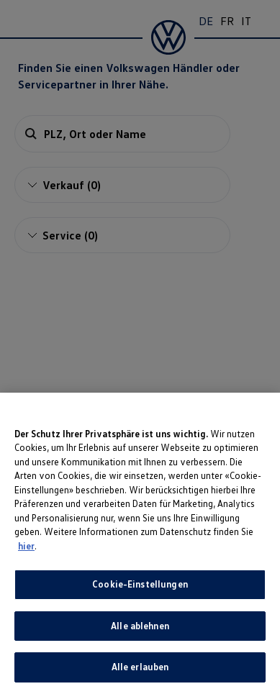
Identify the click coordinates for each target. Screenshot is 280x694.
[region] (140, 543)
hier (26, 546)
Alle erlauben (140, 666)
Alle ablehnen (140, 625)
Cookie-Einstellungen (140, 584)
